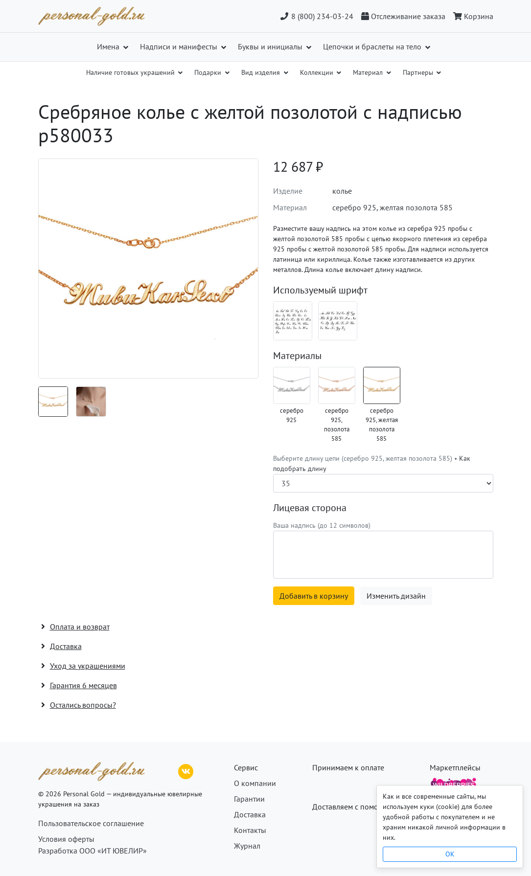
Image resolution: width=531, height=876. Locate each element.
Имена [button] (109, 46)
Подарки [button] (208, 72)
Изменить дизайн (396, 596)
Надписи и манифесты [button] (179, 46)
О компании (255, 783)
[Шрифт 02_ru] (292, 320)
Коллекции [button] (317, 72)
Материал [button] (369, 72)
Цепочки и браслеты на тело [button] (373, 46)
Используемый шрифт (320, 290)
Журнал (247, 846)
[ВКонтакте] (186, 770)
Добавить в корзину (313, 596)
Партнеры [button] (419, 72)
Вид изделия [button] (261, 72)
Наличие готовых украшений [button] (131, 72)
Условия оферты (66, 839)
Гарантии (249, 799)
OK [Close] (450, 854)
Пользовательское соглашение (91, 823)
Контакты (250, 830)
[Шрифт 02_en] (337, 320)
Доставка (250, 814)
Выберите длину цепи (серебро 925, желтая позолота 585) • (371, 463)
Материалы (297, 355)
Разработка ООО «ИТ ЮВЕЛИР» (92, 850)
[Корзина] (471, 16)
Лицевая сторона (309, 507)
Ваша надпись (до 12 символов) (321, 525)
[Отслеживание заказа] (403, 16)
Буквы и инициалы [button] (271, 46)
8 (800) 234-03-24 (316, 16)
